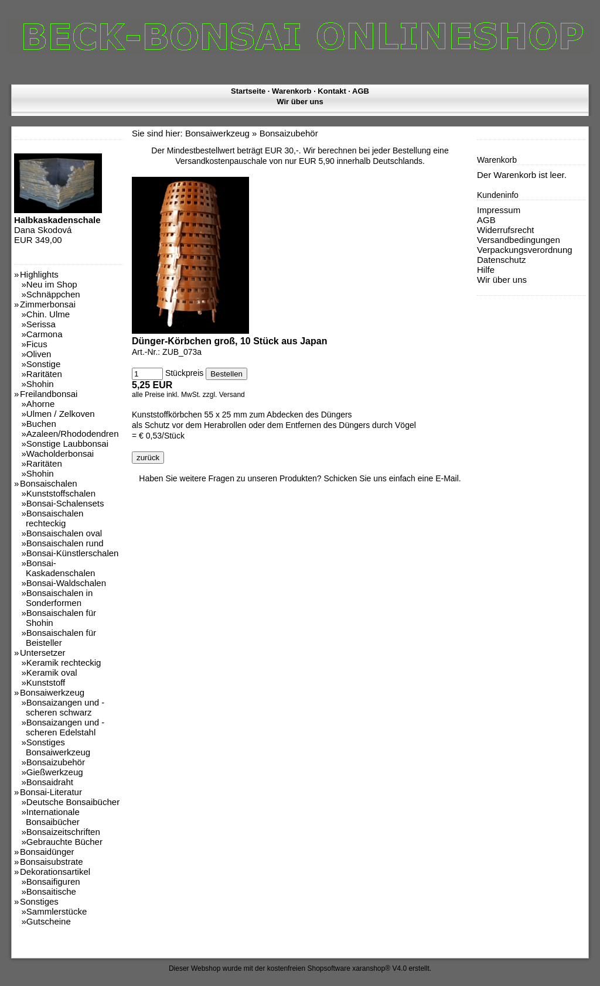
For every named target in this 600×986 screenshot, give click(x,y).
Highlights (39, 274)
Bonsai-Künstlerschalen (72, 553)
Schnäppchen (53, 294)
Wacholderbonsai (60, 453)
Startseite (248, 91)
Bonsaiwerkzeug (52, 692)
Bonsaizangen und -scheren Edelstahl (65, 727)
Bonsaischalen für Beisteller (61, 638)
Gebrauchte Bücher (64, 842)
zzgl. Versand (224, 395)
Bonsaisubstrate (51, 862)
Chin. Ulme (48, 314)
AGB (360, 91)
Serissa (41, 324)
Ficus (36, 344)
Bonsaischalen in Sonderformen (59, 598)
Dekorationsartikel (55, 872)
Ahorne (40, 404)
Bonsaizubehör (55, 762)
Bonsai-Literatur (51, 792)
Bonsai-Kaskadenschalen (60, 568)
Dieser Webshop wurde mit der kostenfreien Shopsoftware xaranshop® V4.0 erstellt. (300, 968)
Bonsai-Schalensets (65, 503)
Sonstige (43, 364)
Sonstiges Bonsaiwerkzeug (58, 747)
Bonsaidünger (47, 852)
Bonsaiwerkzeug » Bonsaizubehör (251, 133)
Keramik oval (51, 672)
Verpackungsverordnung (524, 250)
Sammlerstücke (56, 911)
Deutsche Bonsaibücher (73, 802)
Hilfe (486, 270)
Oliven (39, 354)
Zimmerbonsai (48, 304)
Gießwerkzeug (54, 772)
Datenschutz (501, 260)
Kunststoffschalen (61, 493)
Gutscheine (48, 921)
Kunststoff (45, 682)
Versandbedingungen (518, 240)
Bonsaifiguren (53, 881)
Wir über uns (300, 101)
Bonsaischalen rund (65, 543)
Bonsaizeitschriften (63, 832)
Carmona (44, 334)
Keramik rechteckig (63, 662)
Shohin (40, 384)
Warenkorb (291, 91)
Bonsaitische (51, 891)
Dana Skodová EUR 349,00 (58, 225)
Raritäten (44, 374)
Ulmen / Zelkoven (60, 414)
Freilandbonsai (48, 394)
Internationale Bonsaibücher (53, 817)
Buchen (41, 424)
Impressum (498, 210)
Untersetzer (43, 653)
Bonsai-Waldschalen (66, 583)
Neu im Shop (51, 284)
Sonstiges (39, 901)
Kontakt (332, 91)
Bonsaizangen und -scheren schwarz (65, 707)
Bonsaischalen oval (64, 533)
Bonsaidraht (49, 782)
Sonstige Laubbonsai (67, 444)
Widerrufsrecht (505, 230)
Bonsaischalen (48, 483)
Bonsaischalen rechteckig (54, 518)
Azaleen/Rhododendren (72, 434)
